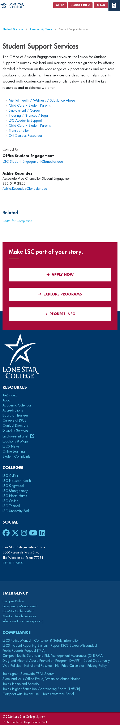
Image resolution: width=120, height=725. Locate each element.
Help (27, 722)
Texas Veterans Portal (58, 694)
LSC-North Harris (15, 496)
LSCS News (11, 446)
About (7, 400)
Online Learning (14, 451)
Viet (44, 722)
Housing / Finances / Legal (28, 115)
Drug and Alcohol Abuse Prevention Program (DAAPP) (42, 660)
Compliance (17, 633)
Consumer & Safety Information (57, 640)
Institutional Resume (38, 665)
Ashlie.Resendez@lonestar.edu (25, 188)
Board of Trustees (16, 415)
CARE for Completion (17, 221)
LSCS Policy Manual (17, 640)
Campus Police (13, 601)
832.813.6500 (13, 562)
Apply (60, 5)
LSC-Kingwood (13, 486)
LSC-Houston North (17, 480)
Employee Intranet (16, 436)
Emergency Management (20, 606)
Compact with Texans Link (21, 694)
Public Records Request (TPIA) (24, 650)
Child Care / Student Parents (30, 105)
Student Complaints (16, 456)
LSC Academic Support (25, 120)
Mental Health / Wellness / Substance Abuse (42, 100)
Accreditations (13, 410)
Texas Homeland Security (21, 684)
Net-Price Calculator (69, 665)
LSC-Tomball (11, 506)
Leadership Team (41, 29)
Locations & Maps (16, 441)
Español (35, 722)
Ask (101, 5)
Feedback (16, 722)
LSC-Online (10, 501)
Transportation (19, 130)
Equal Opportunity (97, 660)
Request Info (80, 5)
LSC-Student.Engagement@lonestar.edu (33, 161)
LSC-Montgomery (15, 491)
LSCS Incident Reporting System (25, 645)
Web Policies (12, 665)
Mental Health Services (19, 616)
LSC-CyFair (10, 475)
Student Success (13, 29)
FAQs (6, 722)
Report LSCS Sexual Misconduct (74, 645)
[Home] (12, 5)
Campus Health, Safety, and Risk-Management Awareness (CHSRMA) (53, 655)
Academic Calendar (17, 405)
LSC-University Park (16, 511)
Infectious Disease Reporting (23, 621)
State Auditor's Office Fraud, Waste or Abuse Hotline (42, 679)
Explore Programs (60, 294)
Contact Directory (16, 425)
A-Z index (10, 395)
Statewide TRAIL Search (38, 674)
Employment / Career (24, 110)
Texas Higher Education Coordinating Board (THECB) (41, 689)
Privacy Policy (97, 665)
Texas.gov (10, 674)
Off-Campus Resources (26, 135)
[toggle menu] (114, 5)
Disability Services (15, 430)
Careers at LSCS (14, 420)
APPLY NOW (60, 274)
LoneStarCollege (18, 611)
